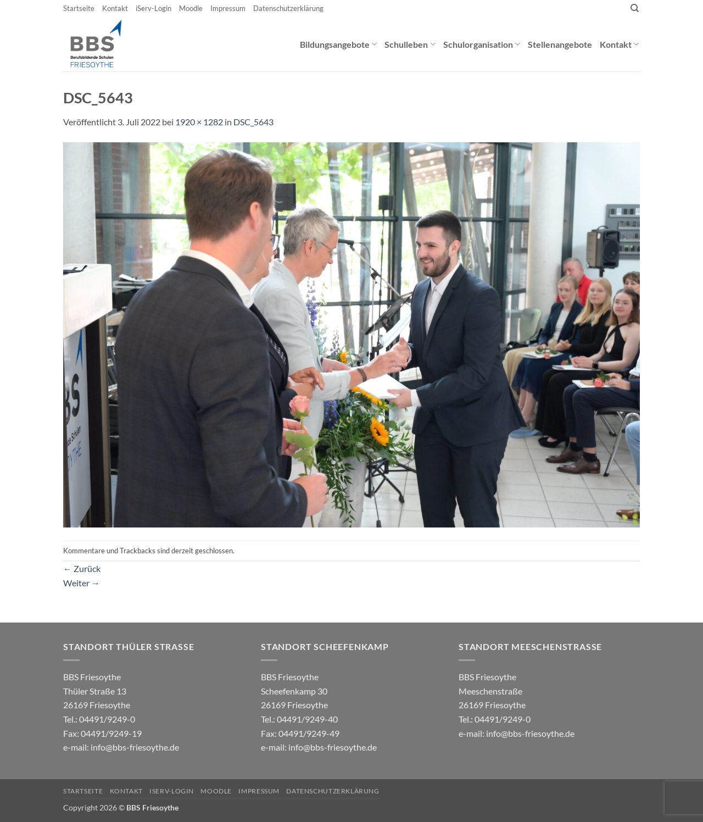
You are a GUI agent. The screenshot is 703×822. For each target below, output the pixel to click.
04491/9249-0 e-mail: (102, 733)
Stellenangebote (560, 44)
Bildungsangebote (338, 44)
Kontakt (115, 8)
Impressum (228, 8)
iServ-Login (153, 8)
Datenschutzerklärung (288, 8)
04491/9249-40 (307, 719)
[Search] (635, 8)
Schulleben (409, 44)
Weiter (81, 582)
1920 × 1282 (199, 121)
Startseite (78, 8)
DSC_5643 (253, 121)
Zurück (82, 568)
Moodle (191, 8)
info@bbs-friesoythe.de (135, 747)
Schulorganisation (481, 44)
